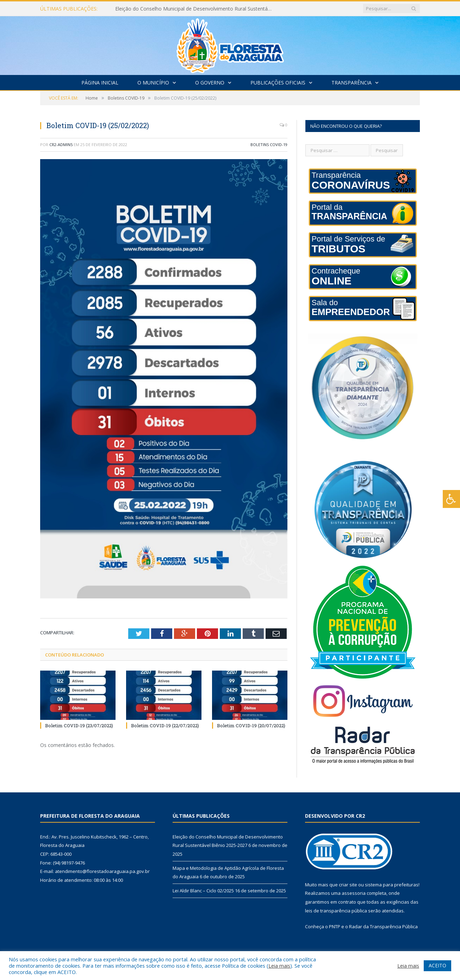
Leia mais (279, 965)
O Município (153, 82)
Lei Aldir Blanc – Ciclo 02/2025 (203, 890)
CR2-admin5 (61, 144)
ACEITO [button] (437, 965)
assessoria (354, 893)
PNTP (334, 926)
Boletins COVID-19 (268, 144)
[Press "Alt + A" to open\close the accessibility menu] (451, 499)
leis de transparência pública (336, 910)
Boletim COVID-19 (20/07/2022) (251, 725)
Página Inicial (99, 82)
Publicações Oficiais (277, 82)
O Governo (209, 82)
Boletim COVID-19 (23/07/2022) (79, 725)
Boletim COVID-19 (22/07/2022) (165, 725)
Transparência (351, 82)
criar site (348, 884)
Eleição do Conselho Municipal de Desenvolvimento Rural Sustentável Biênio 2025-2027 (196, 9)
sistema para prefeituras (391, 884)
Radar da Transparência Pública (383, 926)
